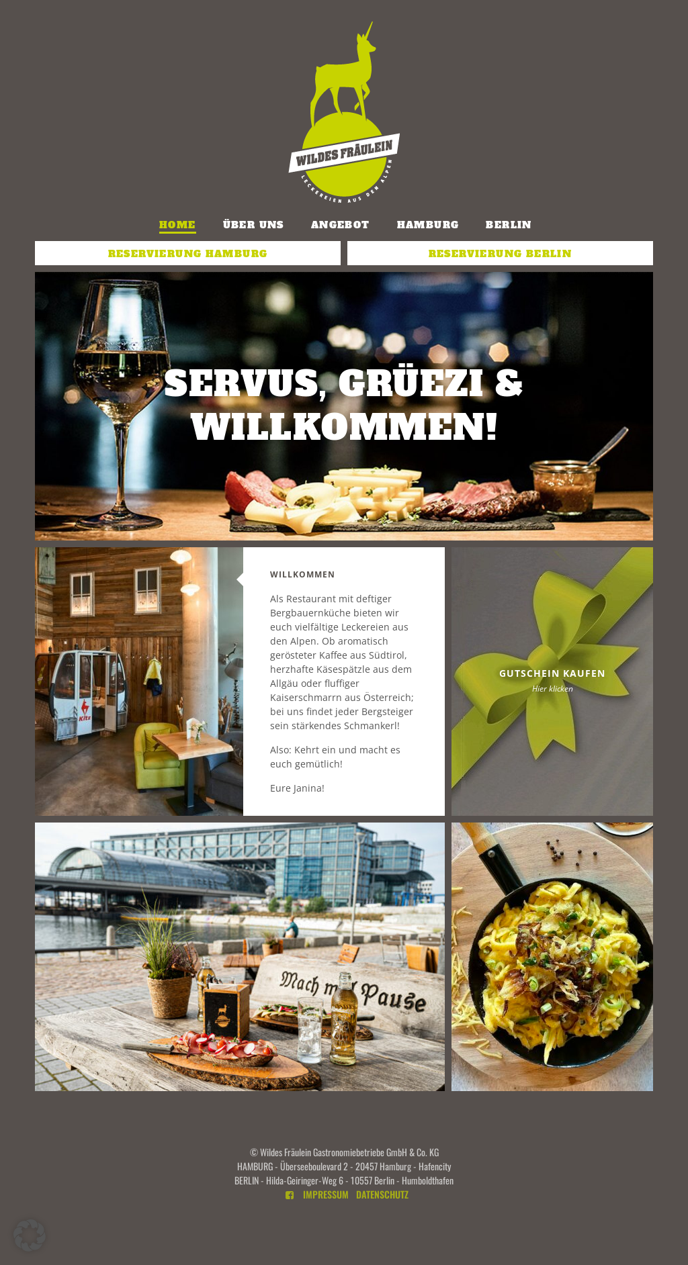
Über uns (253, 225)
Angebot (340, 225)
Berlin (508, 225)
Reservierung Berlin (500, 254)
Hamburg (428, 225)
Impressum (326, 1194)
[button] (29, 1235)
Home (177, 225)
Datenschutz (382, 1194)
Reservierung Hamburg (188, 254)
